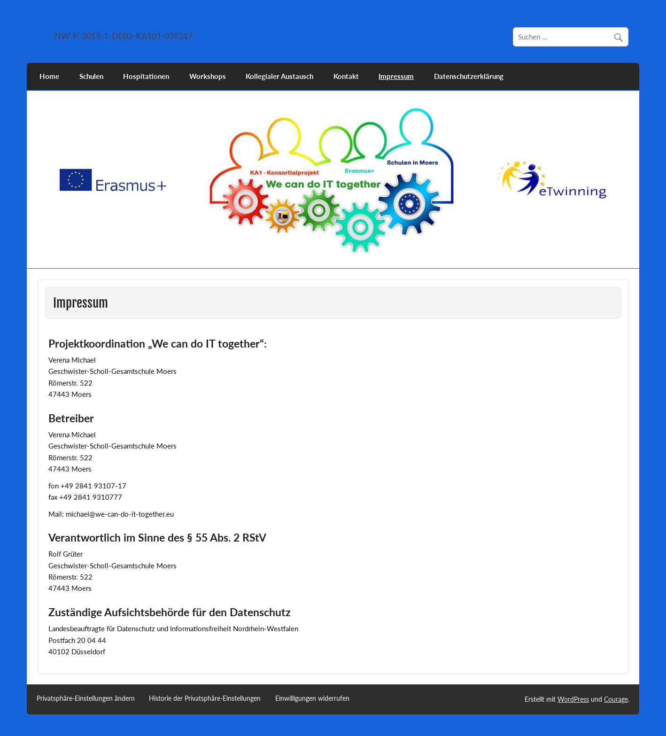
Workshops (207, 76)
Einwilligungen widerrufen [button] (312, 698)
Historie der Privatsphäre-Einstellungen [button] (205, 698)
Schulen (91, 76)
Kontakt (346, 76)
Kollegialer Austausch (279, 76)
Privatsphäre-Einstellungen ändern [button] (86, 698)
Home (49, 76)
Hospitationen (146, 76)
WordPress (573, 699)
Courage (616, 699)
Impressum (396, 76)
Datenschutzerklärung (468, 76)
